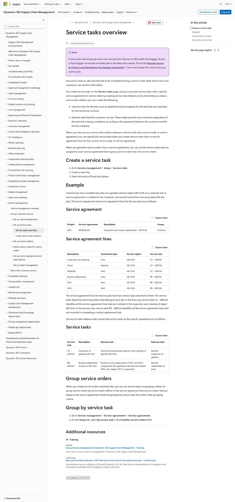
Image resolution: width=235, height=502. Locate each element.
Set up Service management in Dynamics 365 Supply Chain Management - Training (105, 447)
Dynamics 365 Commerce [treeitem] (18, 352)
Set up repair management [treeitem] (25, 265)
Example (196, 31)
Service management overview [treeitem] (25, 208)
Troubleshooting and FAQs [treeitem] (20, 71)
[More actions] (166, 22)
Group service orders (201, 36)
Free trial (226, 12)
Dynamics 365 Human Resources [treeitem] (21, 358)
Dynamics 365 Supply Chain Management (112, 22)
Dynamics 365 (81, 22)
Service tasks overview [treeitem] (26, 230)
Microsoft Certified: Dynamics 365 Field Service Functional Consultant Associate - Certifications (111, 460)
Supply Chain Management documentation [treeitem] (20, 44)
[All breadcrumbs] (68, 22)
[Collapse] (43, 20)
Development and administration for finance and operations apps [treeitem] (22, 340)
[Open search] (221, 4)
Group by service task (202, 39)
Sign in (228, 3)
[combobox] (24, 26)
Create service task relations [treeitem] (28, 235)
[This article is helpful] (215, 50)
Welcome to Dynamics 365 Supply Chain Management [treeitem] (24, 53)
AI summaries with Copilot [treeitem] (20, 76)
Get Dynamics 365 (208, 12)
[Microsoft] (5, 4)
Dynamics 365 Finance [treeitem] (16, 347)
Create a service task (201, 28)
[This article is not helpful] (218, 50)
